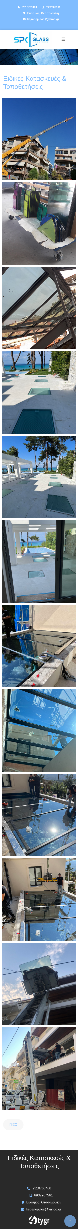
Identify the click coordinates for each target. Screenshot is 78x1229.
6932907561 (53, 7)
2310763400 (29, 7)
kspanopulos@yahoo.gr (43, 19)
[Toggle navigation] (63, 39)
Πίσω (13, 1124)
